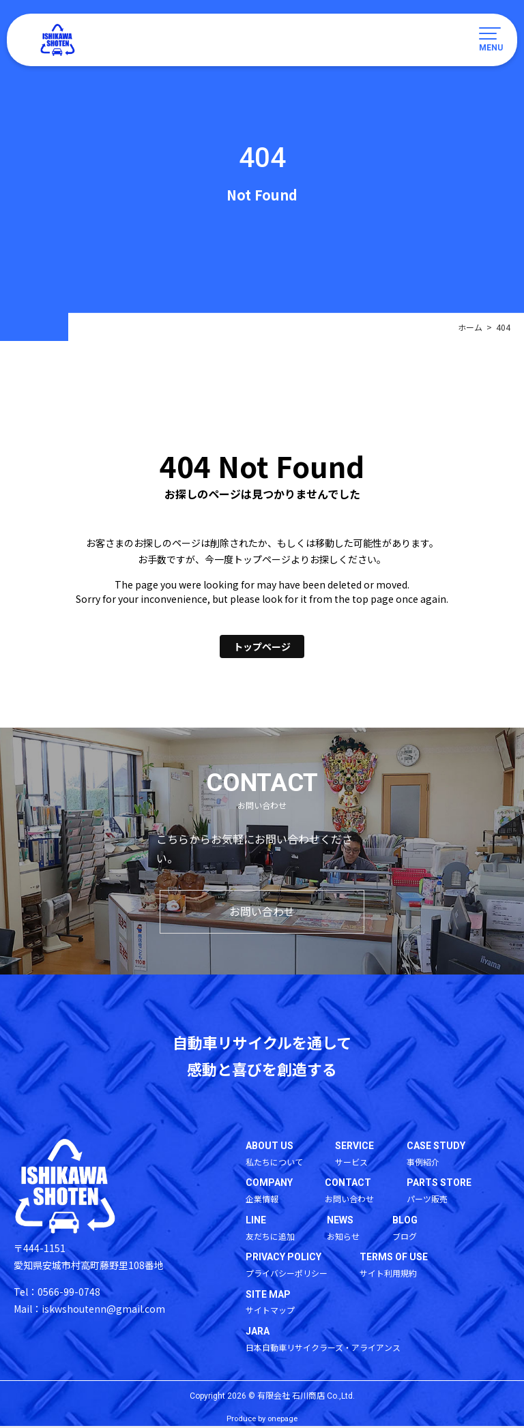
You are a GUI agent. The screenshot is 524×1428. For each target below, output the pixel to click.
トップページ (262, 646)
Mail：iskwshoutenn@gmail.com (89, 1309)
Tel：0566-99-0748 (57, 1292)
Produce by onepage (262, 1420)
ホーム (470, 327)
